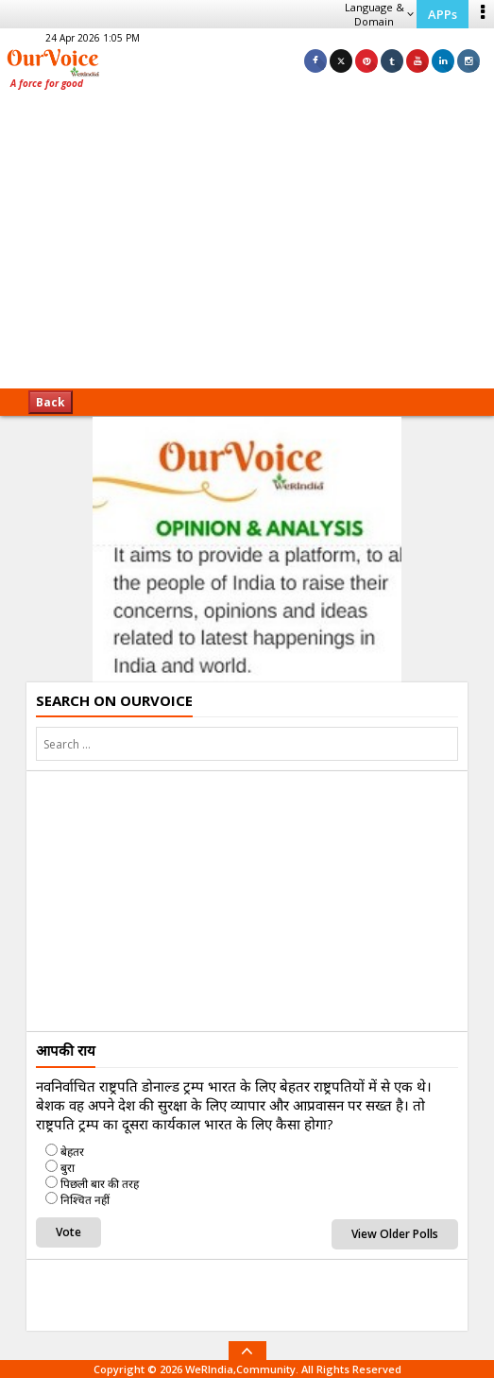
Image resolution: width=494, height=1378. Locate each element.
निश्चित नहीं (85, 1200)
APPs (442, 14)
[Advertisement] (247, 245)
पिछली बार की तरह (99, 1184)
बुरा (67, 1168)
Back (50, 402)
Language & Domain (379, 14)
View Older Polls (394, 1234)
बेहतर (72, 1152)
